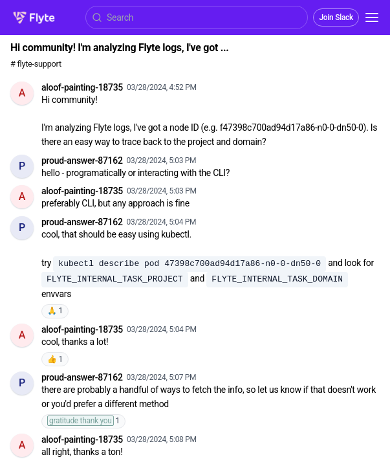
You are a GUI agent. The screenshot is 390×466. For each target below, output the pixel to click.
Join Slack (336, 17)
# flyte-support (35, 64)
